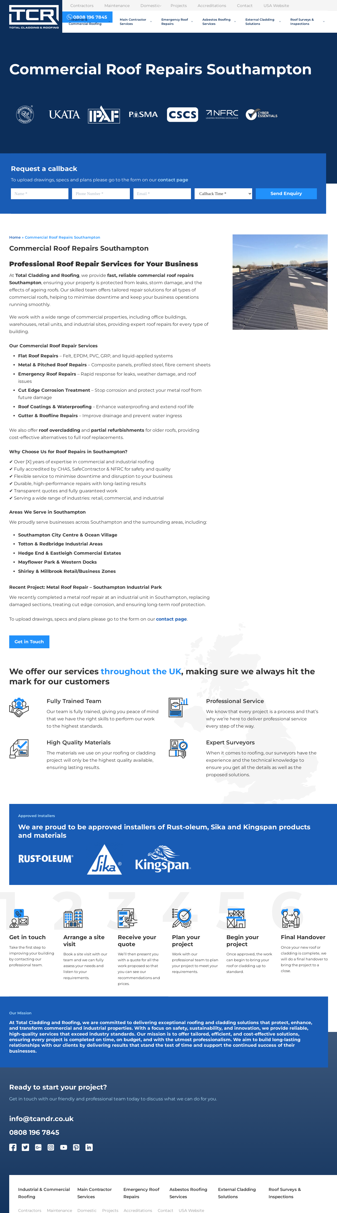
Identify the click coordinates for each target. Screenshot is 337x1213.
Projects (179, 5)
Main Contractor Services (136, 21)
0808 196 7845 (34, 1132)
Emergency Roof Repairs (177, 21)
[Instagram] (53, 1148)
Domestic (150, 5)
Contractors (82, 5)
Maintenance (117, 5)
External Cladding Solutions (263, 21)
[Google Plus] (41, 1148)
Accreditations (212, 5)
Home (15, 237)
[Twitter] (28, 1148)
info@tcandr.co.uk (41, 1118)
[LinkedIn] (91, 1148)
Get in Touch (29, 641)
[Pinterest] (79, 1148)
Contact (245, 5)
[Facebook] (15, 1148)
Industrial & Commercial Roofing (89, 21)
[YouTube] (66, 1148)
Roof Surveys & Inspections (307, 21)
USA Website (276, 5)
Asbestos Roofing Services (219, 21)
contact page (173, 179)
